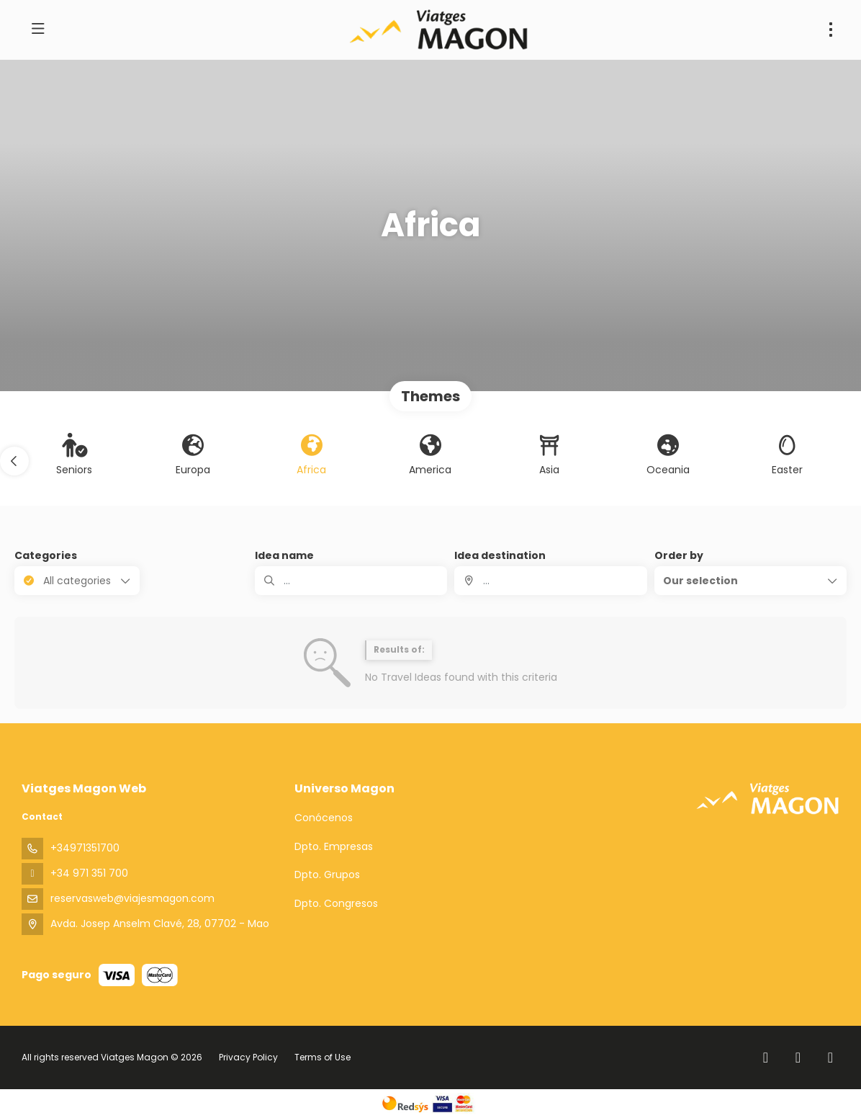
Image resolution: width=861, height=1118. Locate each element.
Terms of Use (321, 1057)
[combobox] (550, 580)
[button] (14, 461)
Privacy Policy (248, 1057)
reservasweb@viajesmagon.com (132, 898)
